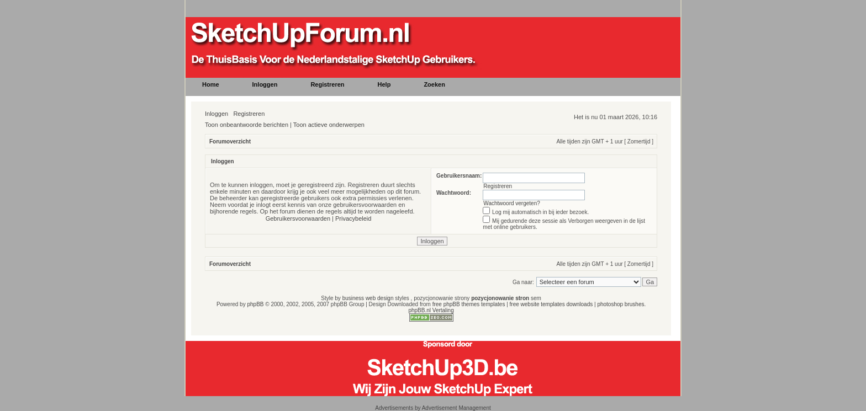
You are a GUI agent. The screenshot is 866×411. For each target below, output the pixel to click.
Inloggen (216, 113)
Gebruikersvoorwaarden (298, 218)
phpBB (255, 304)
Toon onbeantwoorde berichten (246, 124)
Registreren (249, 113)
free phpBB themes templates (468, 304)
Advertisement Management (456, 408)
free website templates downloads (551, 304)
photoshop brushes (620, 304)
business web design (368, 298)
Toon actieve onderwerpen (329, 124)
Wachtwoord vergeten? (511, 203)
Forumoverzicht (230, 141)
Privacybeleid (353, 218)
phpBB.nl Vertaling (430, 310)
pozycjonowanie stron (500, 298)
